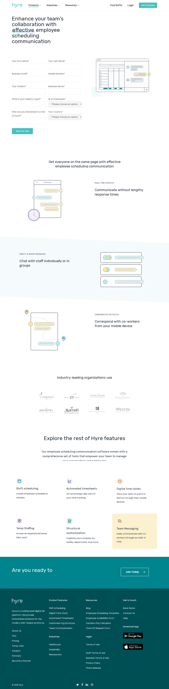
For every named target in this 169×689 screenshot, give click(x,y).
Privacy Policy (93, 662)
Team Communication (60, 628)
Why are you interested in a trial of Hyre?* (28, 117)
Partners (16, 655)
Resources (91, 600)
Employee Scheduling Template (102, 613)
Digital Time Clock (58, 613)
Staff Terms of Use (95, 652)
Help (125, 618)
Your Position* (19, 86)
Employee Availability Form (100, 618)
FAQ (14, 635)
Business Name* (56, 86)
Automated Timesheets (61, 618)
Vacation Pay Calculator (98, 623)
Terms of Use (93, 644)
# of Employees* (57, 99)
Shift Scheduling (57, 608)
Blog (88, 608)
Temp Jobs (18, 645)
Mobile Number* (56, 73)
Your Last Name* (56, 61)
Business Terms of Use (97, 657)
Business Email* (20, 73)
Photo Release (93, 667)
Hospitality (54, 649)
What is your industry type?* (26, 99)
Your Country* (55, 111)
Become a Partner (21, 660)
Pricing (15, 640)
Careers (16, 650)
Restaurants (55, 654)
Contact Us (129, 613)
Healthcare (55, 644)
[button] (135, 572)
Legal (89, 636)
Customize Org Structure (62, 623)
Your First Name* (20, 61)
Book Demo (129, 608)
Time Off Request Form (98, 628)
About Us (16, 630)
